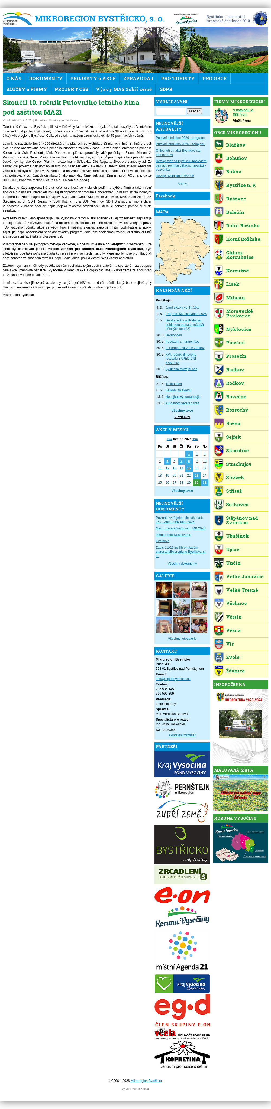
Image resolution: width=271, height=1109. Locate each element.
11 (160, 468)
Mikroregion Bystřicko (85, 19)
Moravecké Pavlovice (239, 313)
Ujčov (233, 549)
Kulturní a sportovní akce (62, 120)
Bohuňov (236, 158)
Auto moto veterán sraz (182, 403)
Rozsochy (237, 410)
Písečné (235, 342)
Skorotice (237, 450)
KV (186, 19)
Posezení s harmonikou (182, 341)
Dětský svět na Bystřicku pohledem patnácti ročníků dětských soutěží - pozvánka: (181, 165)
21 (181, 475)
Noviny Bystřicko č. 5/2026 (175, 176)
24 (204, 475)
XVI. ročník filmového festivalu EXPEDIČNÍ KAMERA (181, 359)
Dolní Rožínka (243, 225)
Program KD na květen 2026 (186, 314)
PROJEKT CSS (71, 89)
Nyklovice (238, 329)
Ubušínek (237, 536)
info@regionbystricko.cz (173, 679)
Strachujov (239, 464)
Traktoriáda (174, 384)
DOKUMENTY (46, 78)
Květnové (162, 541)
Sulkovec (237, 504)
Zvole (233, 657)
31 (204, 482)
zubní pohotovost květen (173, 535)
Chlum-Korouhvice (240, 254)
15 (189, 468)
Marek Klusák (140, 1088)
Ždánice (235, 671)
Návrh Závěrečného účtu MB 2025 (180, 528)
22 (189, 475)
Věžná (233, 630)
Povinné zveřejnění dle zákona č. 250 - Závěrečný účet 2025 (180, 520)
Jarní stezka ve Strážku (182, 308)
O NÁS (13, 78)
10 (204, 461)
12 (167, 468)
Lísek (232, 284)
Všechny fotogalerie (182, 638)
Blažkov (236, 145)
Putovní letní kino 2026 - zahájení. (180, 144)
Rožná (233, 423)
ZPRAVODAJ (138, 78)
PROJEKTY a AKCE (93, 78)
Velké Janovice (244, 576)
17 (204, 468)
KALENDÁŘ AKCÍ (174, 290)
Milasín (235, 297)
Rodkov (235, 383)
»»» (195, 439)
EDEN (235, 19)
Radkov (235, 369)
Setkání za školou (178, 390)
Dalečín (235, 212)
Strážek (235, 477)
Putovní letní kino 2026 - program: (180, 138)
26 (167, 482)
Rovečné (236, 396)
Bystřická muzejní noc (181, 369)
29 (189, 482)
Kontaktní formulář (182, 735)
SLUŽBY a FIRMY (26, 89)
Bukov (233, 171)
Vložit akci (182, 417)
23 (196, 475)
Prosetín (236, 356)
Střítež (234, 491)
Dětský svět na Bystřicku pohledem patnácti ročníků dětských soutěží (185, 324)
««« (169, 439)
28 (181, 482)
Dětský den (174, 335)
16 (196, 468)
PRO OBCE (214, 78)
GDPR (165, 89)
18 (160, 475)
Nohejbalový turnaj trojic (183, 397)
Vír (230, 644)
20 (174, 475)
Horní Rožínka (243, 239)
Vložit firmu (242, 121)
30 (196, 482)
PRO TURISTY (178, 78)
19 (167, 475)
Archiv (182, 184)
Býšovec (236, 199)
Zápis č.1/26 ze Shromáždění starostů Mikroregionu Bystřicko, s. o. (180, 552)
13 (174, 468)
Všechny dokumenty (182, 563)
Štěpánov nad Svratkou (242, 520)
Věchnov (236, 603)
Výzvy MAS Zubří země (124, 89)
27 (174, 482)
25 (160, 482)
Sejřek (233, 437)
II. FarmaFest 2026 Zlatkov (185, 348)
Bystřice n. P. (241, 185)
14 (181, 468)
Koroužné (237, 271)
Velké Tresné (242, 590)
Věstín (234, 617)
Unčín (233, 563)
